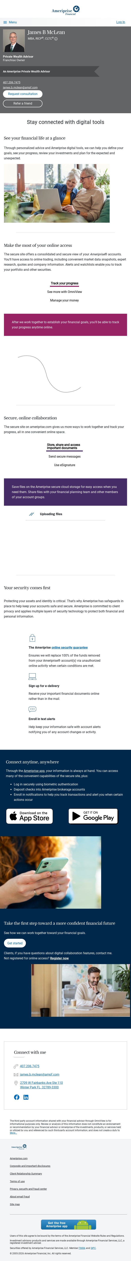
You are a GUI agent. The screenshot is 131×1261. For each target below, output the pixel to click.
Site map (15, 1204)
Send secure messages (65, 456)
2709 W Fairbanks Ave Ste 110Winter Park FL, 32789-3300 (41, 1085)
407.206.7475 (11, 82)
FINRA (82, 1248)
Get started (15, 943)
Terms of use (17, 1181)
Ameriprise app (34, 771)
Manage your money (64, 300)
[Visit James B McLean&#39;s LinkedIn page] (26, 1097)
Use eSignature (64, 465)
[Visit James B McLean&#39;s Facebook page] (17, 1097)
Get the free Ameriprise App (68, 1224)
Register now (59, 958)
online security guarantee (70, 647)
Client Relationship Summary (26, 1173)
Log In (120, 22)
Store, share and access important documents (63, 446)
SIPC (93, 1248)
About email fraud (20, 1196)
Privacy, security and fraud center (28, 1188)
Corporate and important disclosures (30, 1165)
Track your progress (64, 283)
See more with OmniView (64, 292)
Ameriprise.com (18, 1158)
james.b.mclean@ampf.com (20, 87)
